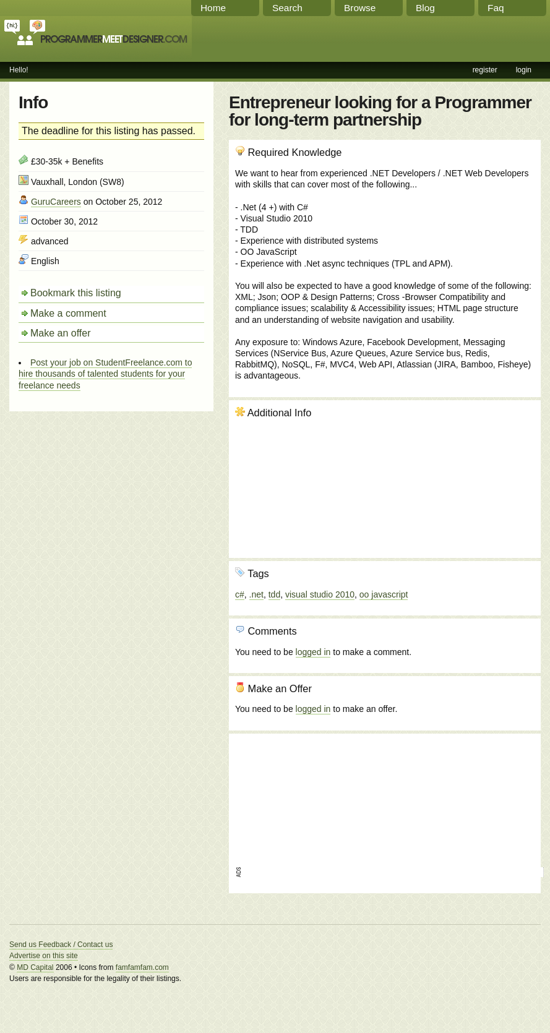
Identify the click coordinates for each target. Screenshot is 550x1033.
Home (213, 7)
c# (239, 594)
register (485, 70)
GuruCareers (56, 202)
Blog (425, 7)
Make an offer (60, 333)
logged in (313, 652)
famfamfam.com (142, 967)
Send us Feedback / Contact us (61, 944)
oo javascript (383, 594)
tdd (274, 594)
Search (287, 7)
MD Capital (35, 967)
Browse (360, 7)
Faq (496, 7)
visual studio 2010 (319, 594)
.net (256, 594)
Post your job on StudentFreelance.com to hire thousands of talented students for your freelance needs (105, 374)
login (523, 70)
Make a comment (68, 313)
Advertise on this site (43, 955)
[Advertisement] (303, 802)
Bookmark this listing (75, 293)
